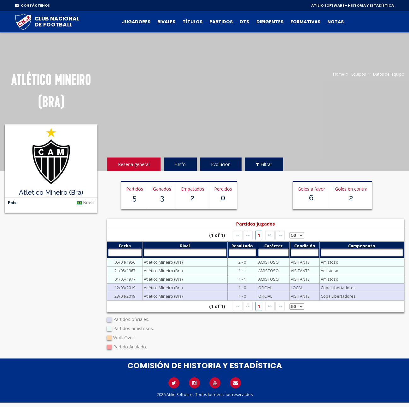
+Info (180, 164)
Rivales (166, 22)
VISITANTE (300, 262)
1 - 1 (242, 270)
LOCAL (297, 287)
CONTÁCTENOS (32, 5)
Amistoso (329, 262)
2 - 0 (242, 262)
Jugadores (136, 22)
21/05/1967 (124, 270)
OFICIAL (265, 287)
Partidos (221, 22)
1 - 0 (242, 287)
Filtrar (264, 164)
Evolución (221, 164)
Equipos (358, 74)
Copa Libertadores (338, 287)
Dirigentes (269, 22)
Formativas (305, 22)
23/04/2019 (124, 296)
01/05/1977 (124, 279)
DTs (244, 22)
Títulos (192, 22)
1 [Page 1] (259, 235)
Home (338, 74)
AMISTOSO (268, 262)
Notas (335, 22)
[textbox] (125, 252)
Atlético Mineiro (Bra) (163, 262)
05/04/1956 (124, 262)
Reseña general (133, 164)
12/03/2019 (124, 287)
